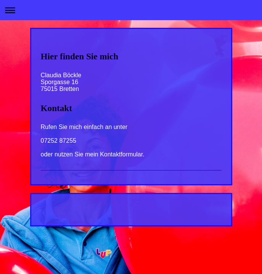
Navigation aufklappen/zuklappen (131, 10)
